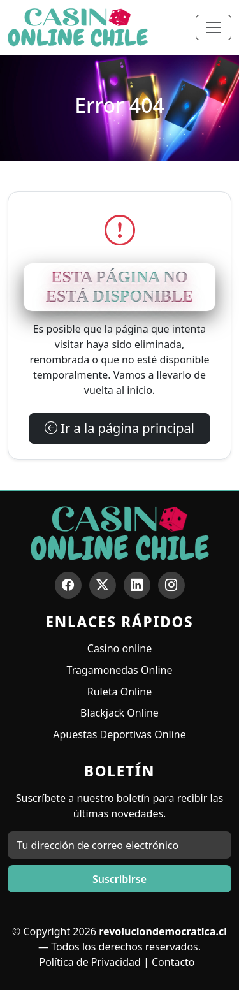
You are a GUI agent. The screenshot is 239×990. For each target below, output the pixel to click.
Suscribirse (119, 879)
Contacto (173, 962)
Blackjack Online (119, 713)
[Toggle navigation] (213, 27)
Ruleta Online (119, 692)
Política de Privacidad (89, 962)
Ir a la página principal (119, 428)
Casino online (119, 648)
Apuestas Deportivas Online (119, 734)
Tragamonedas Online (120, 670)
